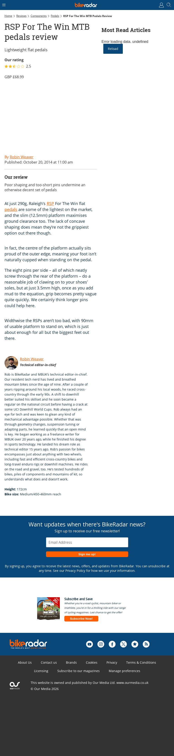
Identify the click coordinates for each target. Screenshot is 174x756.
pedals (11, 209)
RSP (50, 203)
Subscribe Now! (81, 618)
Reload (113, 48)
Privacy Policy (75, 570)
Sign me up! (87, 554)
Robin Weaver (32, 359)
